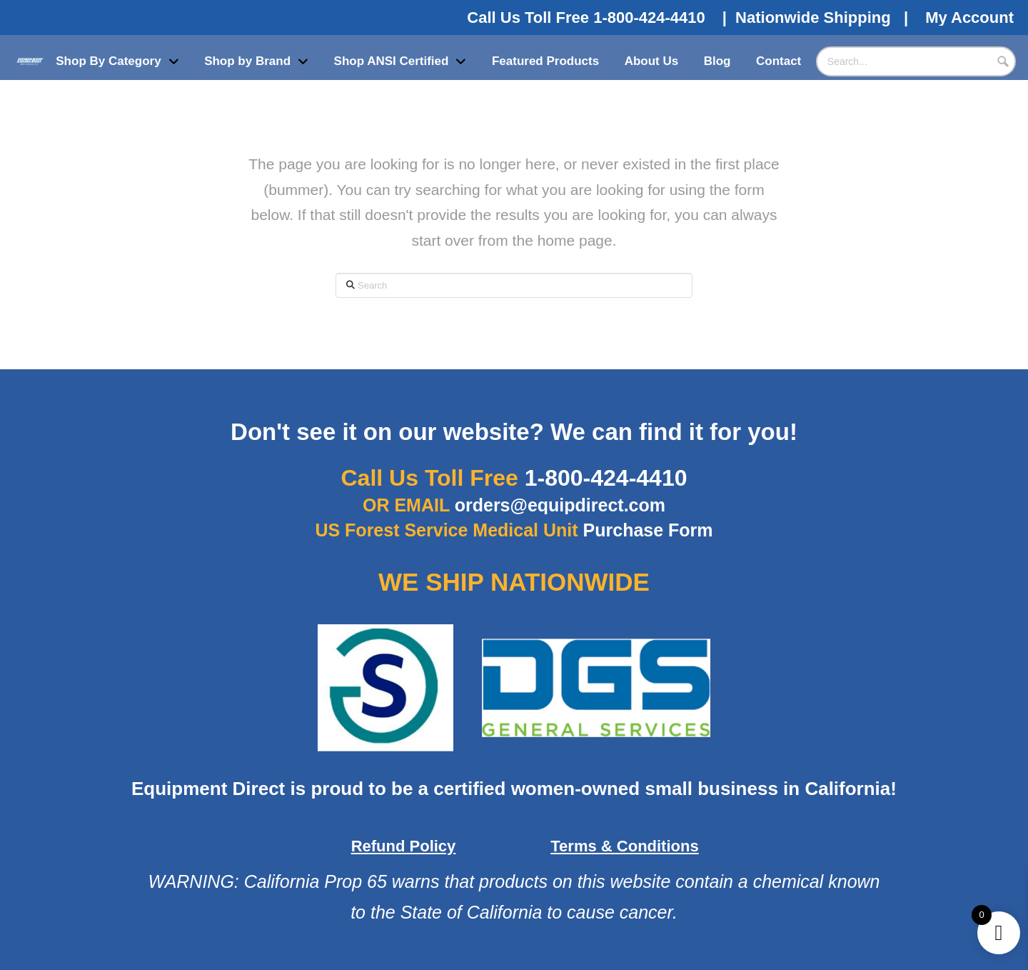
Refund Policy (403, 846)
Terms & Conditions (624, 846)
